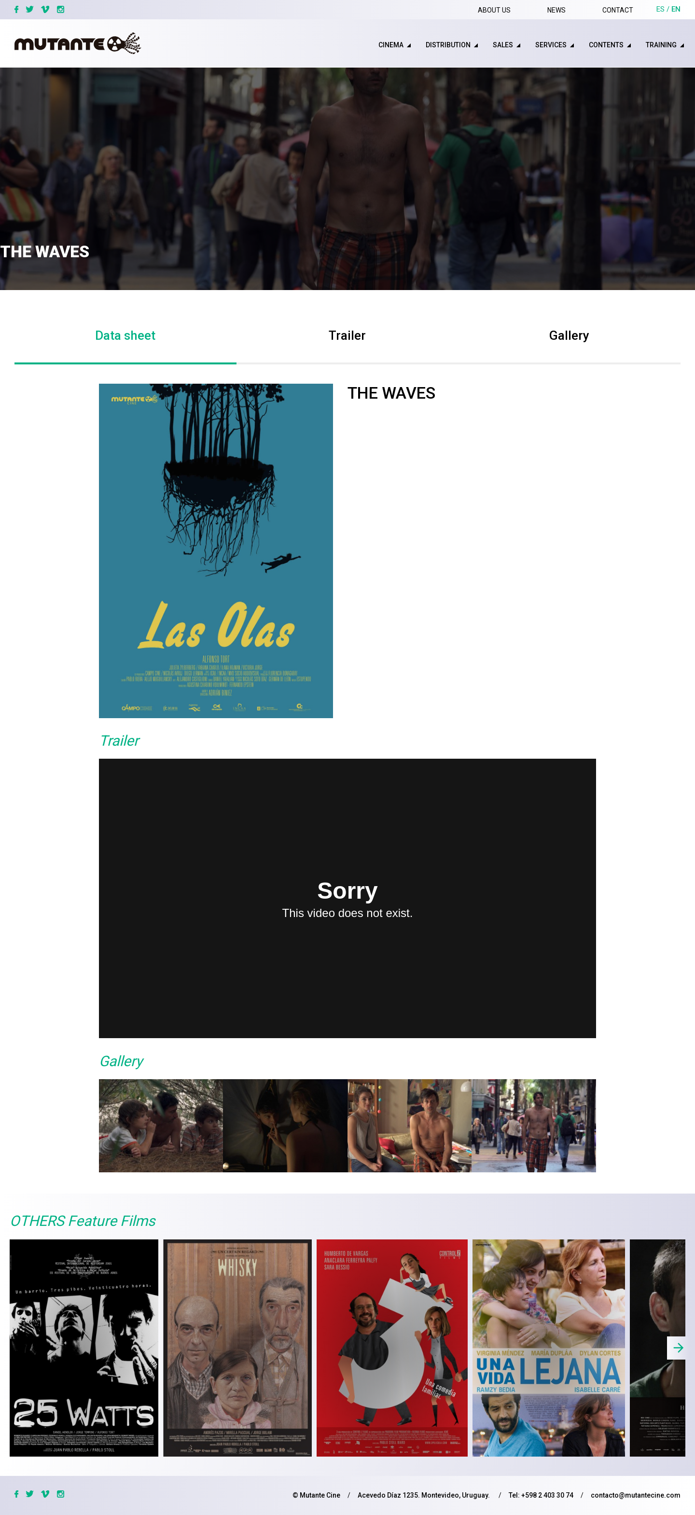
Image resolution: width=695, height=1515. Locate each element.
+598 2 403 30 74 (547, 1495)
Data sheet (125, 335)
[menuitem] (383, 45)
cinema (390, 45)
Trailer (347, 335)
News (556, 10)
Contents (606, 45)
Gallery (569, 335)
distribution (448, 45)
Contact (617, 10)
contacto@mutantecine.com (636, 1495)
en (676, 9)
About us (494, 10)
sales (503, 45)
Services (551, 45)
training (661, 45)
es (660, 9)
